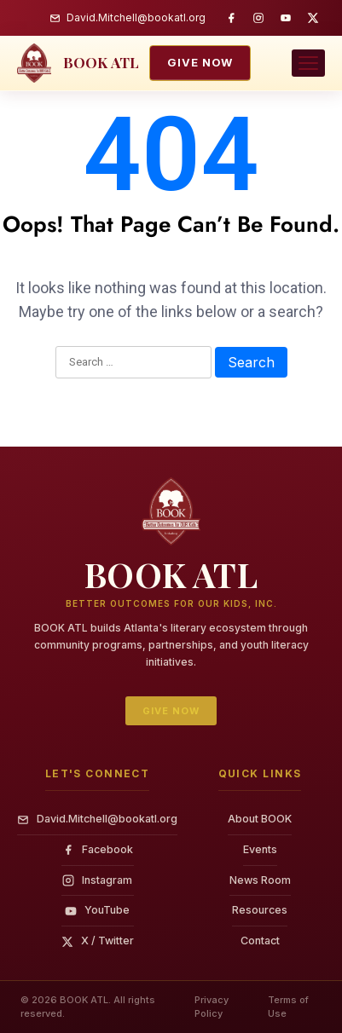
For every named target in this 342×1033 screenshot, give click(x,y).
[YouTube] (286, 18)
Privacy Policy (211, 1007)
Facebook (97, 849)
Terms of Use (288, 1007)
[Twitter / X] (313, 18)
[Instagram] (258, 18)
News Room (260, 880)
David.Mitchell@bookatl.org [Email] (97, 818)
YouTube (97, 909)
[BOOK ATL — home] (78, 63)
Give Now (200, 62)
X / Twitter (97, 940)
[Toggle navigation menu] (308, 63)
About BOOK (260, 818)
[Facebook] (231, 18)
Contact (260, 940)
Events (260, 849)
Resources (259, 909)
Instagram (97, 880)
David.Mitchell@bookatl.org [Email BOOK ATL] (127, 17)
